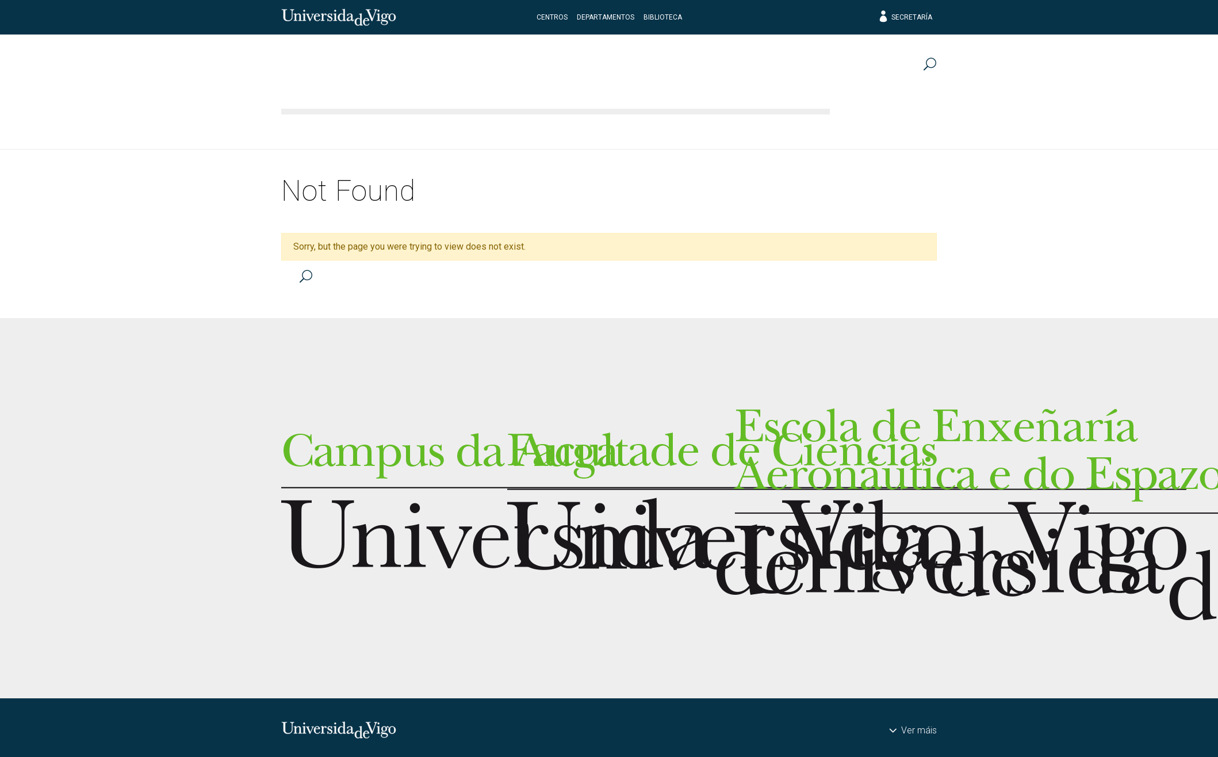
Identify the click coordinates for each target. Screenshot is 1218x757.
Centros (552, 17)
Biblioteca (663, 17)
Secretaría (905, 17)
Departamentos (605, 17)
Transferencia (885, 129)
